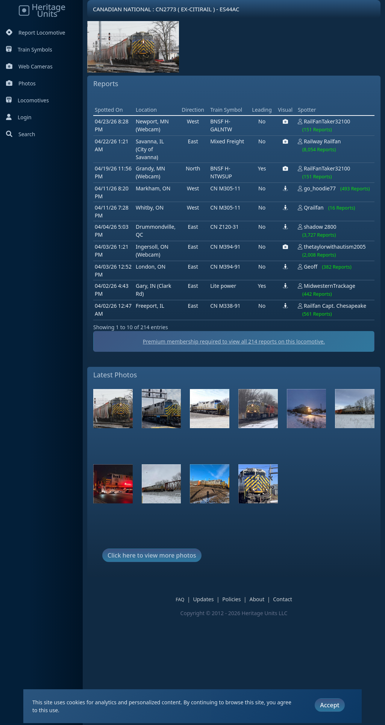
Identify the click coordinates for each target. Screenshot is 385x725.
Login (19, 117)
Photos (21, 83)
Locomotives (27, 100)
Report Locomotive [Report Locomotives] (35, 32)
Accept (329, 705)
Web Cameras (29, 66)
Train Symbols (29, 49)
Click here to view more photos (152, 662)
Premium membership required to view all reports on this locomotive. (234, 448)
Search (20, 134)
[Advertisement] (230, 151)
